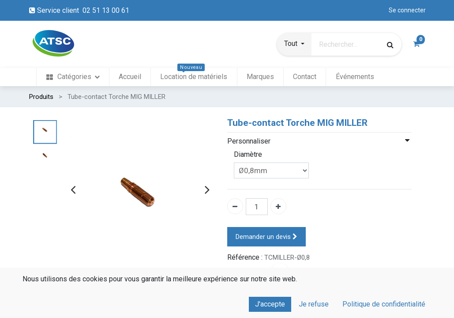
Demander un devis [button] (266, 237)
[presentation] (73, 189)
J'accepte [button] (270, 304)
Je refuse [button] (314, 304)
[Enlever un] (235, 206)
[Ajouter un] (278, 206)
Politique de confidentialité (383, 304)
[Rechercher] (390, 44)
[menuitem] (72, 77)
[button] (294, 44)
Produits (41, 97)
